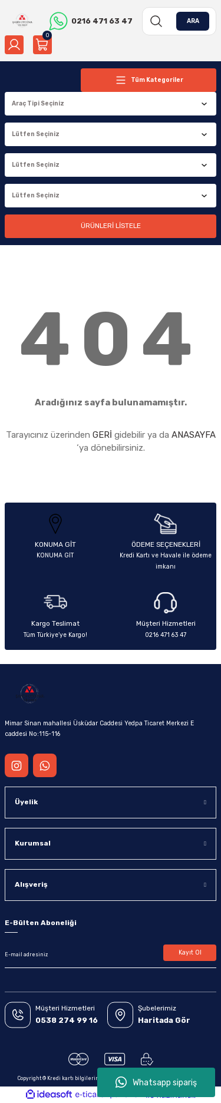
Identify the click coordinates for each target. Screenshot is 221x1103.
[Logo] (22, 21)
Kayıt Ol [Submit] (190, 952)
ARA (193, 21)
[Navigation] (148, 80)
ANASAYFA (193, 435)
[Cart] (42, 44)
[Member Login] (14, 44)
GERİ (102, 435)
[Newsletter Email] (110, 955)
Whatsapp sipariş (156, 1082)
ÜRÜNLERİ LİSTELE (111, 226)
